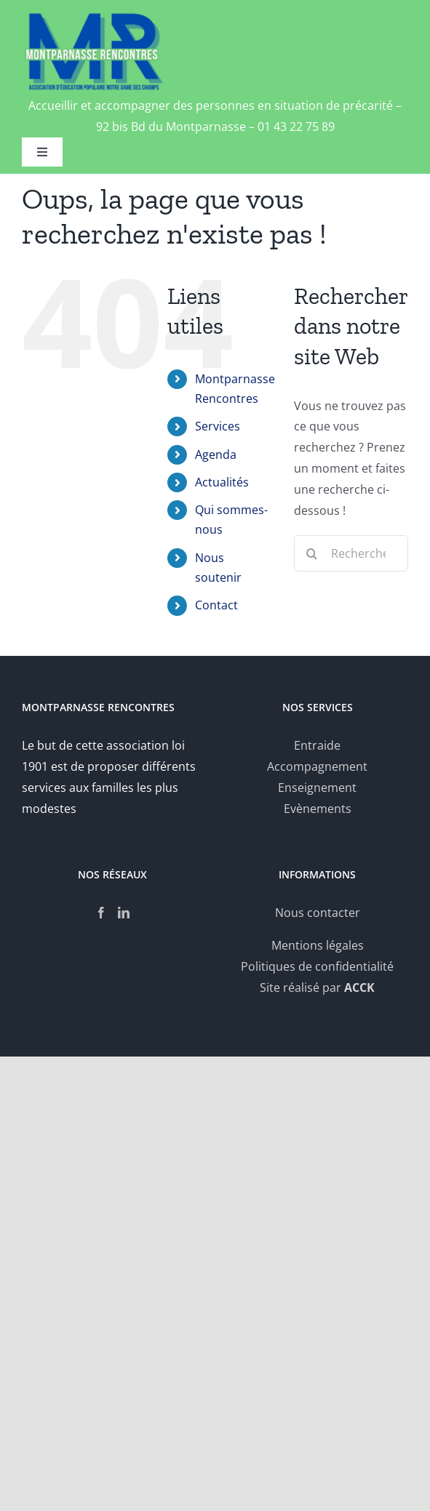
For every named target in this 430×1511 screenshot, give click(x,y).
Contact (216, 605)
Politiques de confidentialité (317, 966)
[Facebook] (101, 912)
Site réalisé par (317, 987)
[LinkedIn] (124, 912)
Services (217, 426)
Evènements (317, 809)
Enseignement (317, 787)
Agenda (215, 454)
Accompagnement (317, 766)
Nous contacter (317, 913)
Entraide (317, 745)
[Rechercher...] (351, 553)
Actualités (222, 482)
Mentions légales (317, 945)
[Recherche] (312, 553)
